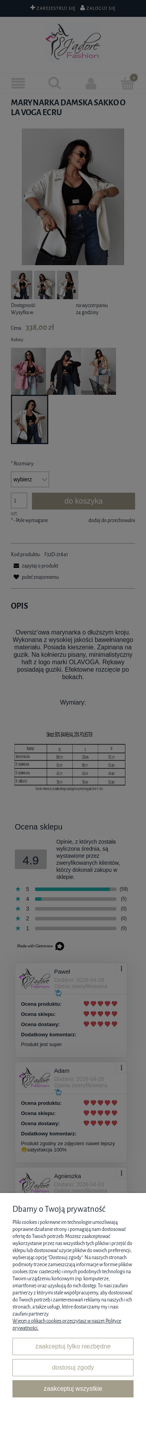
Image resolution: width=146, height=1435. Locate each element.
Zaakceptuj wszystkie (73, 1388)
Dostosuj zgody (73, 1367)
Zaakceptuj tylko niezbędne (73, 1346)
